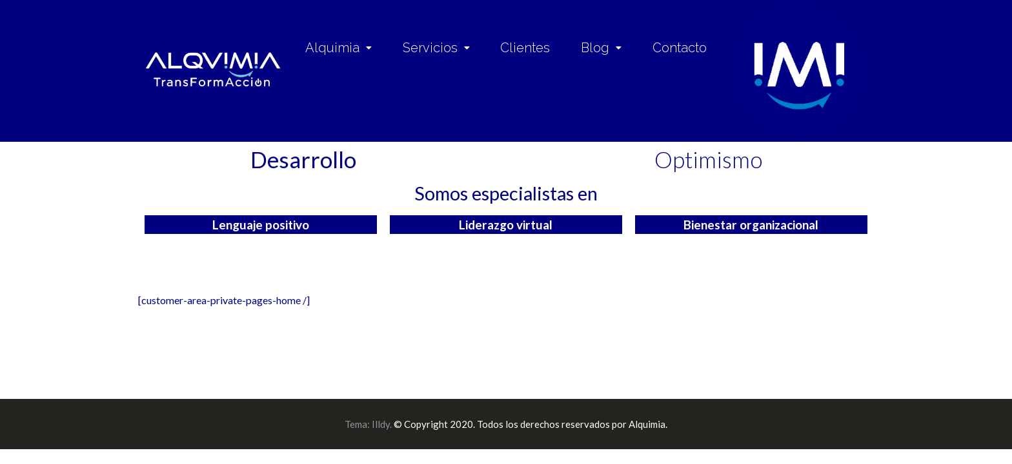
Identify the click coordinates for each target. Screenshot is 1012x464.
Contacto (680, 47)
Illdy (381, 424)
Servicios (436, 47)
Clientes (525, 47)
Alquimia (338, 47)
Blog (601, 47)
